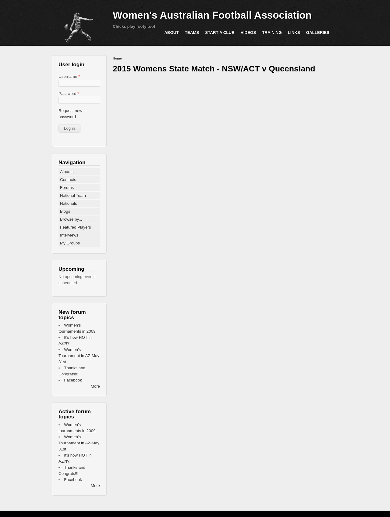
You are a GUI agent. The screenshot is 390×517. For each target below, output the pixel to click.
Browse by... (71, 219)
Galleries (317, 32)
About (171, 32)
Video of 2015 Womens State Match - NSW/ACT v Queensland (219, 137)
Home (117, 58)
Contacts (68, 179)
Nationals (68, 203)
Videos (248, 32)
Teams (192, 32)
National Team (73, 195)
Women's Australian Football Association (212, 15)
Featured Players (75, 227)
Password (68, 93)
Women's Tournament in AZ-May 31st (78, 355)
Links (294, 32)
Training (272, 32)
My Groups (70, 243)
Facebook (73, 380)
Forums (67, 187)
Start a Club (220, 32)
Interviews (69, 235)
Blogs (65, 211)
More (95, 386)
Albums (66, 171)
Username (69, 76)
